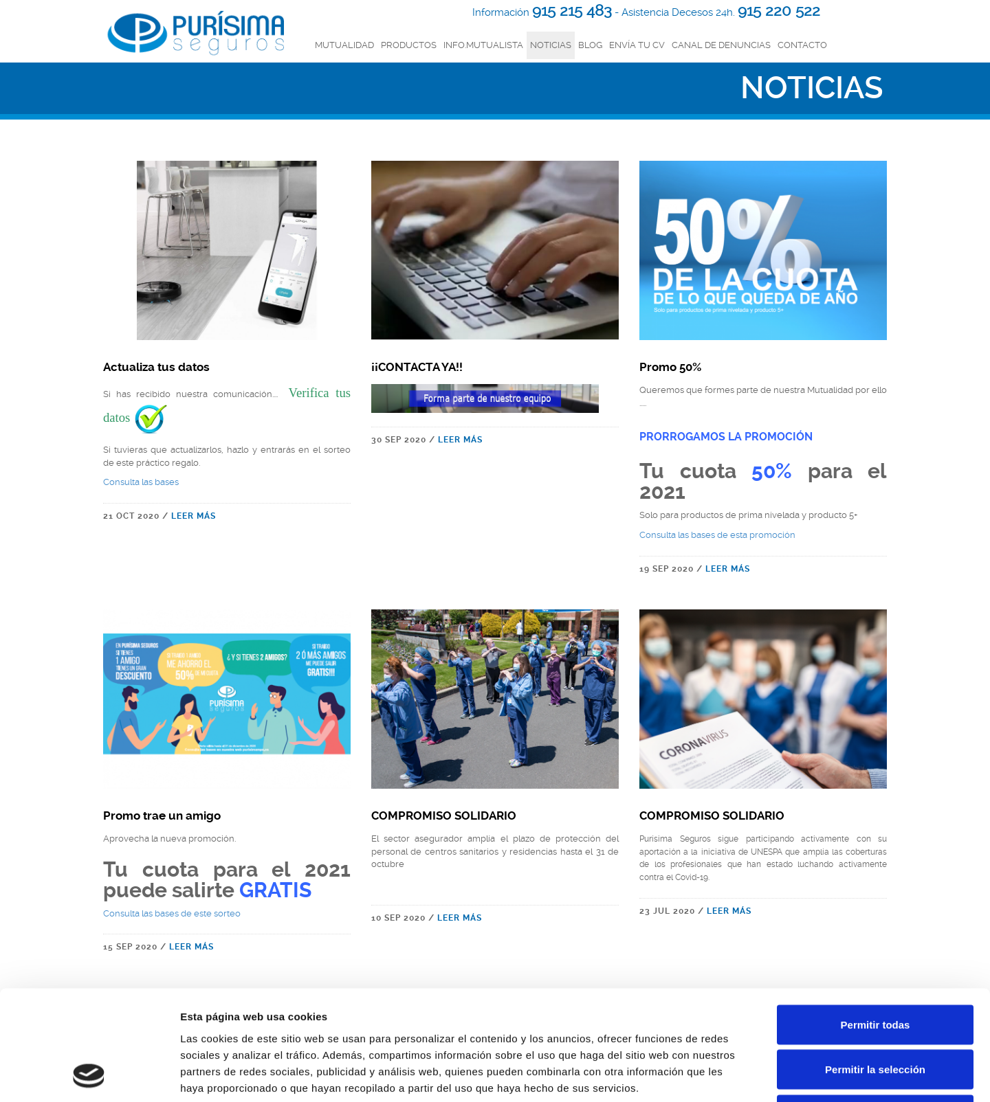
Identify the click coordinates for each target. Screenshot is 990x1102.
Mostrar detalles (744, 1075)
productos (409, 45)
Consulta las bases (141, 482)
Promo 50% (670, 367)
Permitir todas (875, 921)
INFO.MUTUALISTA (483, 45)
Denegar (875, 1011)
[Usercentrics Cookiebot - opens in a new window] (89, 1075)
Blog (590, 45)
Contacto (802, 45)
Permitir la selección (875, 967)
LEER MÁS (193, 516)
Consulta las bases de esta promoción (717, 535)
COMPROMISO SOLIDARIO (443, 815)
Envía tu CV (637, 45)
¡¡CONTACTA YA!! (417, 367)
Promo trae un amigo (162, 815)
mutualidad (344, 45)
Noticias (550, 45)
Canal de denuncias (721, 45)
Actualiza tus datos (156, 367)
